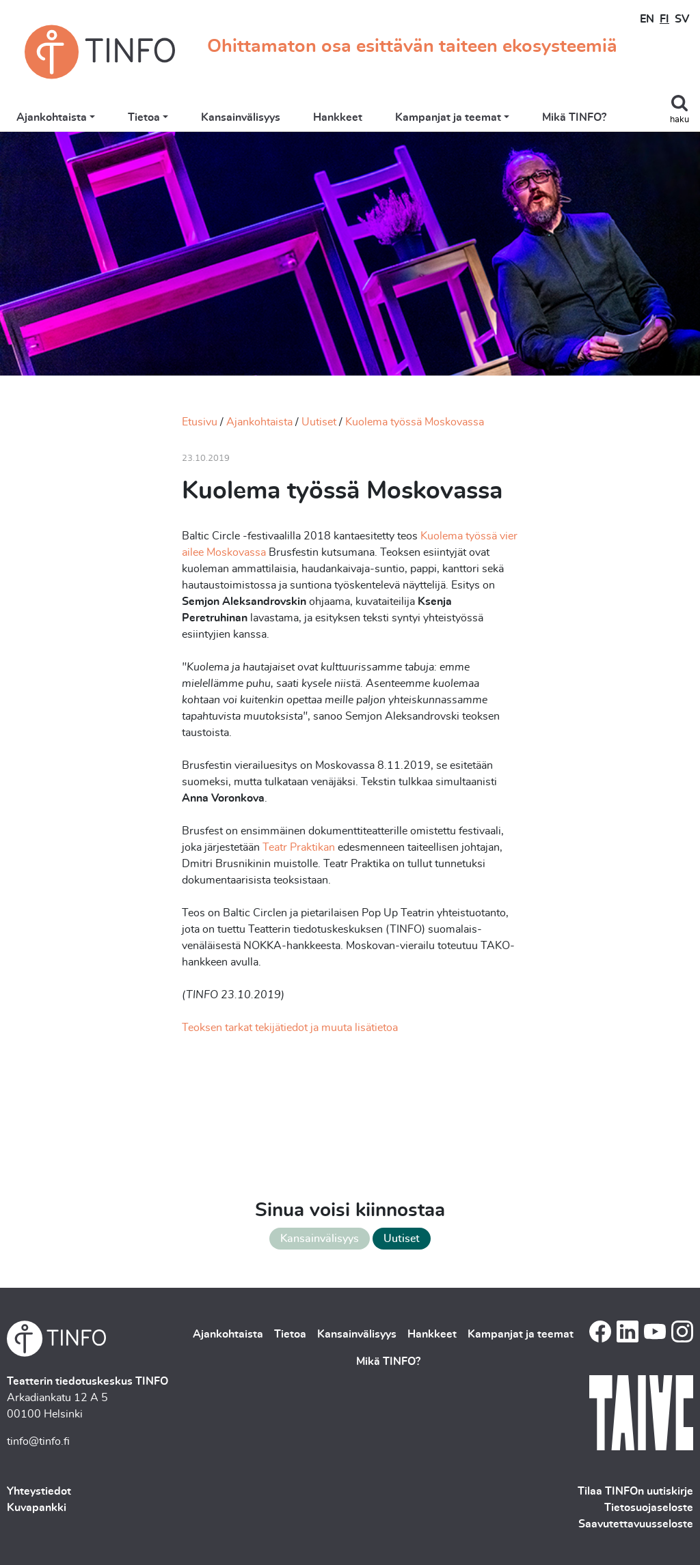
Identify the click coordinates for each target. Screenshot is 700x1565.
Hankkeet (337, 117)
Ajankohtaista (51, 117)
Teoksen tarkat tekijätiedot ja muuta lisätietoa (290, 1027)
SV (682, 19)
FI (664, 19)
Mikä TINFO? (574, 117)
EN (647, 19)
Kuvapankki (36, 1507)
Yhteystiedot (39, 1491)
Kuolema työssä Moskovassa (414, 422)
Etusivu (199, 422)
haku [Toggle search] (679, 119)
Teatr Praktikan (298, 847)
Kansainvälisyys (240, 117)
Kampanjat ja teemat (448, 117)
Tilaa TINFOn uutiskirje (635, 1491)
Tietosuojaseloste (648, 1507)
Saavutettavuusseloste (635, 1524)
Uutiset (318, 422)
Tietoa (144, 117)
